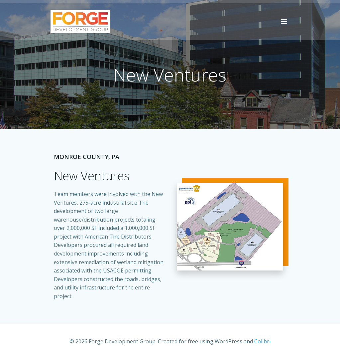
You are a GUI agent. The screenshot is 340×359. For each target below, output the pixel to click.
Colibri (262, 341)
